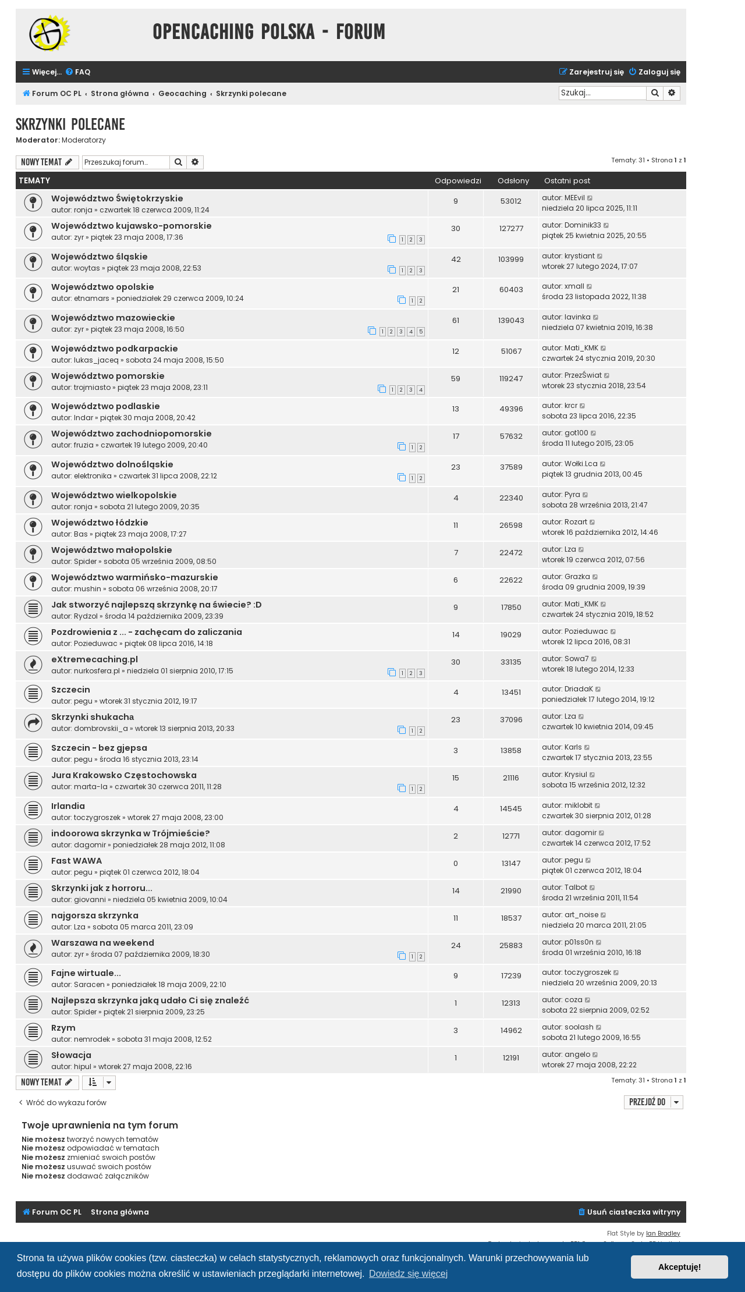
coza (574, 1000)
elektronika (93, 476)
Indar (83, 418)
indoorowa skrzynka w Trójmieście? (130, 833)
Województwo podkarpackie (114, 348)
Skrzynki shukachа (92, 717)
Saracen (89, 984)
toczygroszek (97, 817)
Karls (573, 747)
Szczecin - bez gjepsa (99, 748)
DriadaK (579, 689)
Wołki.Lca (581, 463)
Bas (81, 534)
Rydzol (86, 616)
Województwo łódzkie (99, 522)
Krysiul (576, 774)
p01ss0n (579, 942)
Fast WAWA (76, 861)
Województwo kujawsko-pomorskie (131, 226)
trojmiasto (92, 387)
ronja (83, 210)
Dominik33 (583, 225)
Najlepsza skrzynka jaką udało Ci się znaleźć (150, 1000)
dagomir (90, 845)
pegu (83, 701)
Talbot (576, 887)
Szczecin (70, 689)
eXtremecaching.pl (94, 659)
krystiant (580, 256)
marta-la (91, 786)
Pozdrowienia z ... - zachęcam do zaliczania (146, 632)
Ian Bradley (663, 1233)
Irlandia (68, 806)
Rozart (576, 522)
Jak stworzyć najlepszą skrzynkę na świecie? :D (156, 604)
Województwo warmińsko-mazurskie (134, 577)
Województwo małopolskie (111, 550)
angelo (577, 1054)
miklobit (579, 805)
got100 (576, 433)
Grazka (577, 576)
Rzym (63, 1028)
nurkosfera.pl (97, 671)
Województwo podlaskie (105, 406)
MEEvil (575, 198)
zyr (79, 237)
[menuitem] (77, 72)
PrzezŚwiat (583, 375)
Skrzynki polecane (70, 124)
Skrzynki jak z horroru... (101, 888)
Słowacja (71, 1055)
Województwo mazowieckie (113, 318)
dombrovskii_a (101, 728)
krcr (571, 405)
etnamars (91, 298)
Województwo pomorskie (108, 376)
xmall (574, 286)
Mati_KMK (581, 348)
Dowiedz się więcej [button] (408, 1274)
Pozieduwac (96, 643)
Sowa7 (577, 658)
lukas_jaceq (96, 360)
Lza (570, 549)
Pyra (572, 494)
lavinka (578, 317)
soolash (579, 1027)
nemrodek (92, 1039)
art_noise (581, 915)
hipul (82, 1066)
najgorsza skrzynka (95, 915)
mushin (87, 589)
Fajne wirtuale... (86, 973)
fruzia (84, 445)
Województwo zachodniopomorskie (131, 433)
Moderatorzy (84, 140)
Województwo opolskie (102, 287)
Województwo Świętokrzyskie (117, 198)
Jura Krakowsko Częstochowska (124, 775)
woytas (87, 268)
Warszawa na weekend (102, 943)
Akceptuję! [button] (679, 1267)
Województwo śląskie (99, 256)
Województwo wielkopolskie (114, 495)
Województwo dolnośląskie (112, 464)
